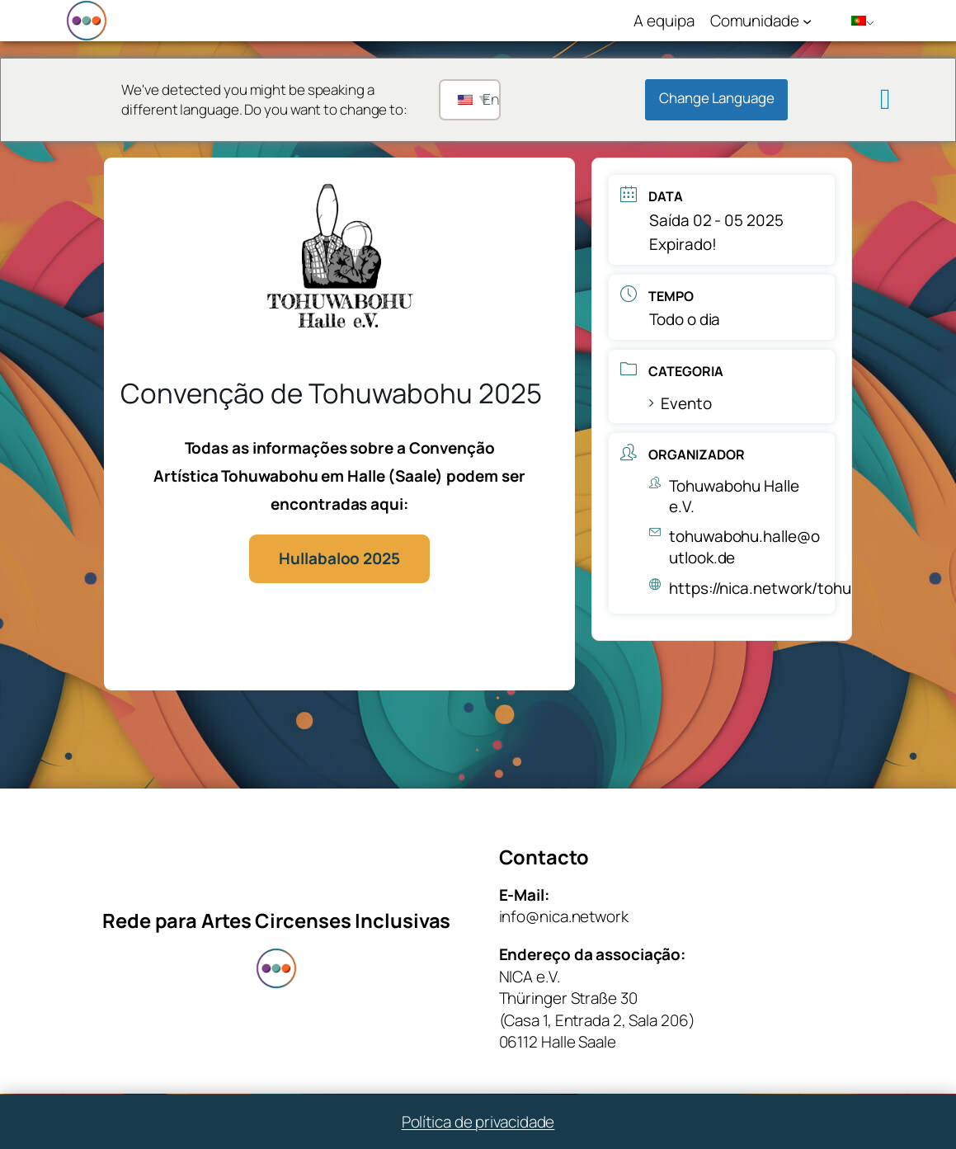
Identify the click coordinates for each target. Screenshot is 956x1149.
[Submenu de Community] (807, 20)
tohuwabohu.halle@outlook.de (744, 546)
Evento (680, 403)
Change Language (717, 97)
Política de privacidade (478, 1122)
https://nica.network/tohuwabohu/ (791, 588)
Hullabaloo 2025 (339, 558)
